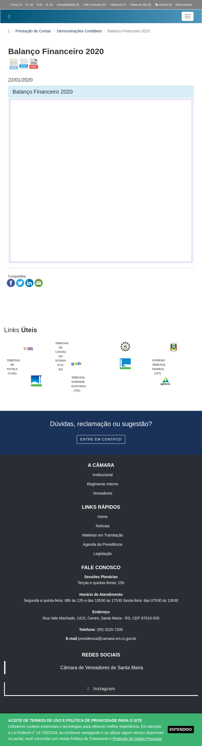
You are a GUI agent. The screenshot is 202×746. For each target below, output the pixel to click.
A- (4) (49, 4)
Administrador (184, 4)
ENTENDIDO (181, 729)
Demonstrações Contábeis (79, 31)
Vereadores (103, 493)
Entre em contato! (101, 439)
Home (103, 516)
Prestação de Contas (33, 31)
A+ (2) (29, 4)
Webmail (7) (117, 4)
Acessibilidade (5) (67, 4)
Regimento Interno (102, 484)
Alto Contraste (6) (94, 4)
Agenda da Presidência (102, 544)
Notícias (103, 526)
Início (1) (16, 4)
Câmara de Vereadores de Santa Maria (101, 667)
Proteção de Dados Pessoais (137, 738)
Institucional (103, 475)
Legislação (103, 553)
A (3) (39, 4)
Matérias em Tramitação (102, 535)
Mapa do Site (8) (140, 4)
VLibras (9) (163, 4)
